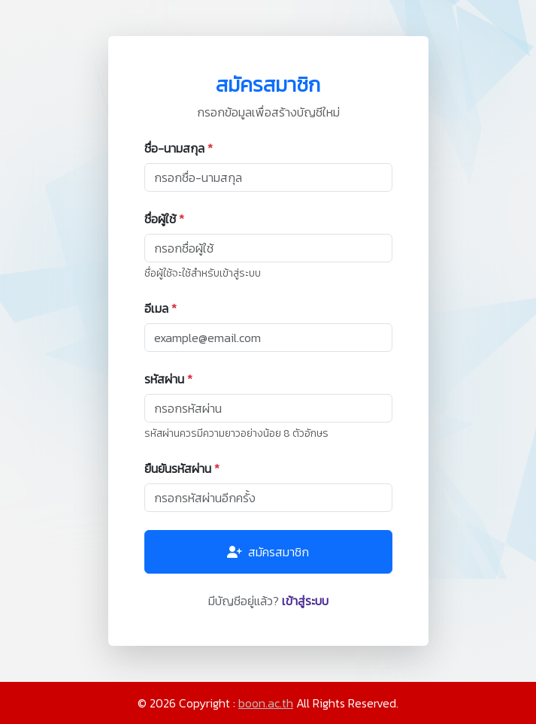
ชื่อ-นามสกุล (178, 148)
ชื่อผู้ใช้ (164, 219)
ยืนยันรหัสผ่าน (182, 468)
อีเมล (160, 308)
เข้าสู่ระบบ (305, 601)
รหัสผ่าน (168, 379)
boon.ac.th (265, 703)
